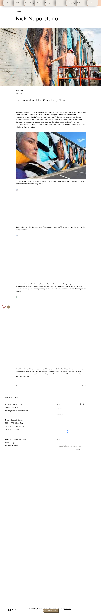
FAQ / (7, 439)
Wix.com (67, 609)
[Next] (80, 386)
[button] (6, 307)
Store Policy (10, 442)
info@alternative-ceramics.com (18, 411)
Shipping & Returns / (18, 439)
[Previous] (22, 386)
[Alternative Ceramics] (50, 610)
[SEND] (77, 449)
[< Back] (22, 11)
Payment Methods (11, 446)
